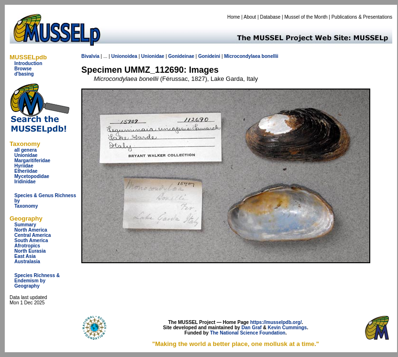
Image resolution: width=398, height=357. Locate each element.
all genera (25, 150)
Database (270, 17)
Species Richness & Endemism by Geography (37, 281)
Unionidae (25, 155)
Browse (23, 68)
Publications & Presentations (362, 17)
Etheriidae (25, 171)
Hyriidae (23, 165)
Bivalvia (90, 56)
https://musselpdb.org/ (276, 322)
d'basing (24, 74)
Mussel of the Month (306, 17)
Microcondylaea (242, 56)
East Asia (25, 256)
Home (233, 17)
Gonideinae (181, 56)
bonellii (270, 56)
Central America (32, 235)
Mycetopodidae (31, 176)
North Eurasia (30, 251)
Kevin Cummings (287, 327)
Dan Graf (252, 327)
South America (31, 240)
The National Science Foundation (248, 332)
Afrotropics (27, 245)
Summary (25, 224)
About (249, 17)
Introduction (28, 63)
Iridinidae (24, 181)
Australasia (27, 261)
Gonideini (209, 56)
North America (30, 230)
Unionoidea (124, 56)
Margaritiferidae (32, 160)
